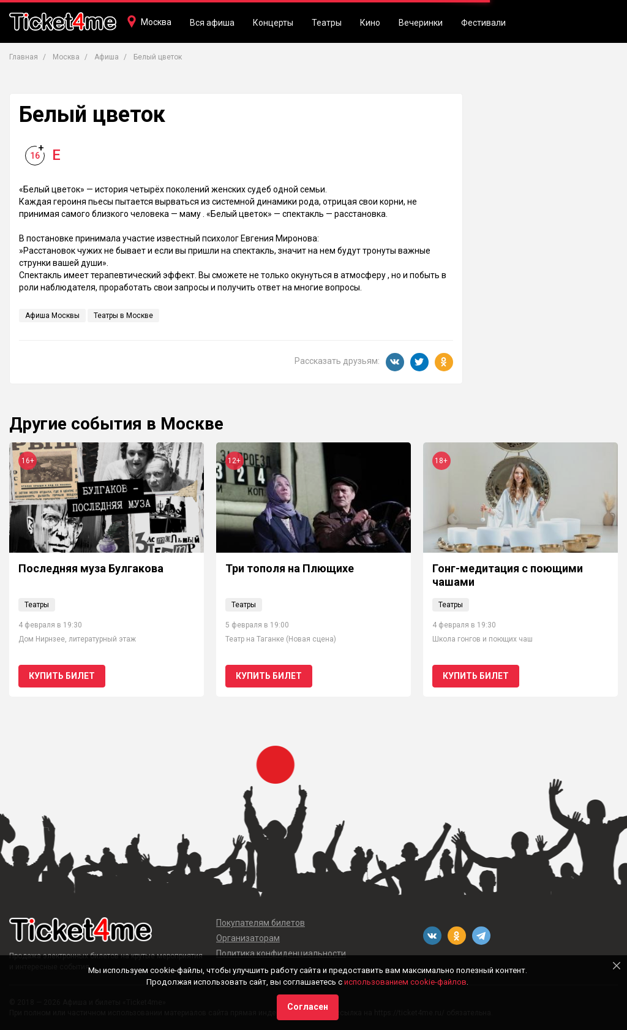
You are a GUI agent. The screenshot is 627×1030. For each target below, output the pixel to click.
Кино (370, 23)
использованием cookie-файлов (405, 981)
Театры (327, 23)
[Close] (616, 965)
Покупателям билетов (260, 923)
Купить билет (62, 676)
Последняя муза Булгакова (90, 568)
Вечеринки (421, 23)
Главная (23, 57)
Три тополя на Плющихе (289, 568)
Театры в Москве (123, 315)
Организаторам (248, 938)
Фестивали (483, 23)
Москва (156, 22)
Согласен (307, 1007)
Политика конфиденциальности (281, 953)
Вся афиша (212, 23)
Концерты (273, 23)
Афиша (106, 57)
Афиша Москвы (52, 315)
